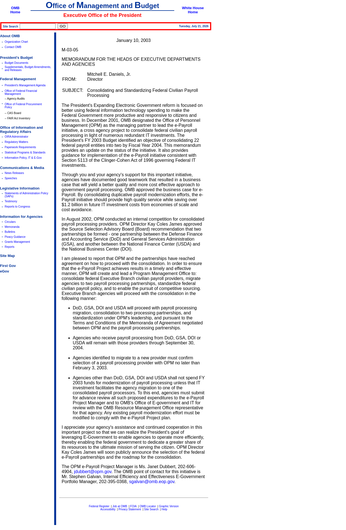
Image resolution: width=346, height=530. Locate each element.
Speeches (11, 178)
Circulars (10, 221)
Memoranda (12, 226)
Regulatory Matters (16, 141)
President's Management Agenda (25, 85)
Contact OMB (13, 47)
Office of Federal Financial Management (21, 92)
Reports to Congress (17, 206)
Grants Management (17, 241)
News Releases (14, 173)
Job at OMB (120, 506)
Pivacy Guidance (15, 236)
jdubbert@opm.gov (92, 471)
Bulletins (10, 231)
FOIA (133, 506)
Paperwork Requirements (20, 147)
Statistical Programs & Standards (25, 152)
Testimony (11, 201)
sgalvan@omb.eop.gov (152, 481)
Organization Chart (16, 41)
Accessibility (107, 509)
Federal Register (99, 506)
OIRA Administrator (16, 136)
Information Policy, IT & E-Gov (23, 157)
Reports (9, 246)
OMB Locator (148, 506)
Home (15, 12)
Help (164, 509)
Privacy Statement (129, 509)
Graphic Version (169, 506)
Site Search (151, 509)
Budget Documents (16, 62)
